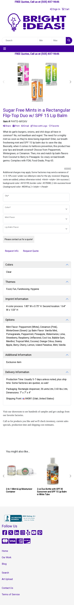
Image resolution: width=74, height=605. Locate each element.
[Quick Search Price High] (59, 40)
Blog (4, 563)
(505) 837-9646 (50, 1)
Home (5, 551)
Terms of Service (11, 594)
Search (5, 572)
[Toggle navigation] (4, 49)
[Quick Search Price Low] (45, 40)
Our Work (6, 557)
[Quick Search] (20, 40)
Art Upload (7, 579)
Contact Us (7, 588)
